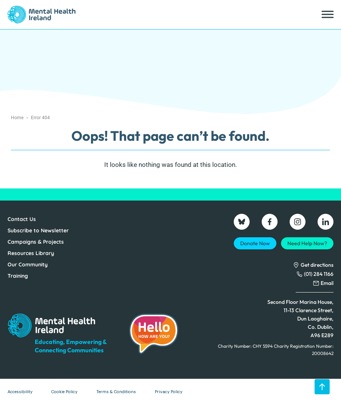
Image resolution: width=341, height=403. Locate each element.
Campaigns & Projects (36, 241)
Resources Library (31, 253)
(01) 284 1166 (318, 274)
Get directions (317, 264)
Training (18, 275)
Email (327, 283)
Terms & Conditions (116, 391)
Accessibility (20, 391)
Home (17, 117)
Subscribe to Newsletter (38, 230)
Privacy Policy (168, 391)
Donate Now (255, 243)
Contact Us (22, 219)
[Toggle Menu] (327, 14)
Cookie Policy (64, 391)
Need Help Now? (307, 243)
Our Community (28, 264)
